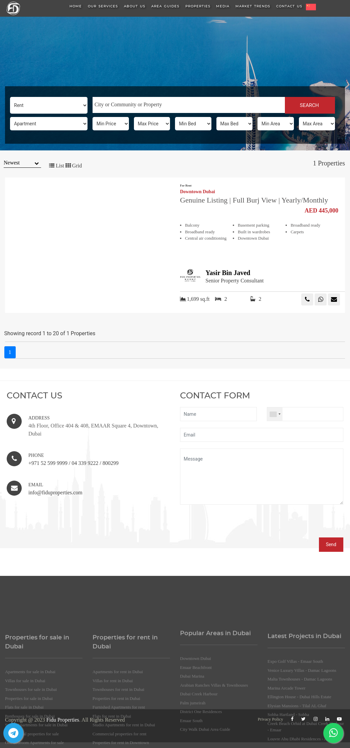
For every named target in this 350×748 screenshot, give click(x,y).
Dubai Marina (192, 714)
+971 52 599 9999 (47, 463)
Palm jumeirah (192, 740)
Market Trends (252, 6)
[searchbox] (189, 105)
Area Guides (165, 6)
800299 (111, 463)
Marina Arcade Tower (287, 728)
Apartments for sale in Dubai (30, 713)
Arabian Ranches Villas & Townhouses (214, 723)
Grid (73, 165)
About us (134, 6)
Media (222, 6)
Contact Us (289, 6)
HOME (75, 6)
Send (331, 544)
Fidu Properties (62, 720)
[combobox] (189, 105)
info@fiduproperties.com (55, 492)
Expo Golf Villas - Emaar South (295, 702)
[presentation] (231, 524)
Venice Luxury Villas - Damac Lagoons (302, 710)
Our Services (103, 6)
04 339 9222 (84, 463)
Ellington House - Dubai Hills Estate (299, 737)
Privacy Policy (270, 719)
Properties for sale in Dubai (29, 739)
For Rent (186, 185)
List (56, 165)
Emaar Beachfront (196, 705)
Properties (197, 6)
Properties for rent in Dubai (116, 739)
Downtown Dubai (197, 192)
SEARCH (310, 105)
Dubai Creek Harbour (199, 731)
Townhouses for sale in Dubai (31, 730)
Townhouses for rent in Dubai (118, 730)
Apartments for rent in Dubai (118, 713)
